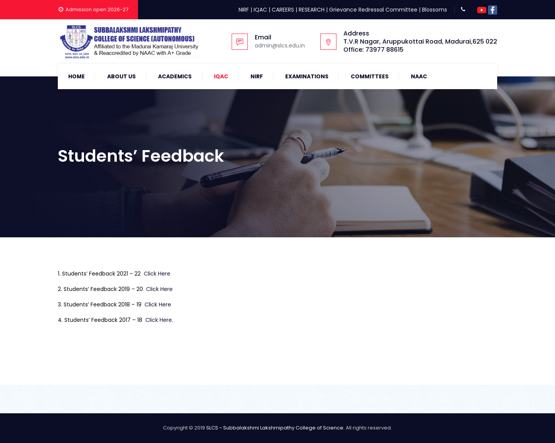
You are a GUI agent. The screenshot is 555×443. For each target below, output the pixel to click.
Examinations (306, 76)
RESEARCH (312, 10)
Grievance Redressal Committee (373, 10)
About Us (121, 76)
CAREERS (283, 10)
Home (76, 76)
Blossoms (434, 10)
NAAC (419, 76)
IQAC (260, 10)
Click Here (157, 273)
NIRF (244, 10)
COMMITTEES (369, 76)
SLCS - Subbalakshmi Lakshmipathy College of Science (274, 427)
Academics (175, 76)
